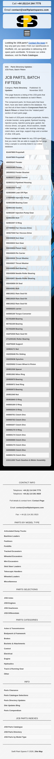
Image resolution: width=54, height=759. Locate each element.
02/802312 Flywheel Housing (19, 182)
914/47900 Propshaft (15, 157)
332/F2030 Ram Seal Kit (16, 334)
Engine (7, 659)
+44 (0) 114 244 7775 (32, 490)
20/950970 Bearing (14, 379)
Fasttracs (8, 541)
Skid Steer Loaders (12, 566)
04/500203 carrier (13, 309)
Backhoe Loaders (12, 536)
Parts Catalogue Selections (16, 695)
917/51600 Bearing (14, 319)
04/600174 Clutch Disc (16, 435)
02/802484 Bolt (12, 218)
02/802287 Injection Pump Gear (20, 213)
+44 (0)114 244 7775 (26, 3)
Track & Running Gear (14, 669)
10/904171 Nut (12, 349)
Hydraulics (9, 664)
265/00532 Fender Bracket (17, 172)
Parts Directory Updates (14, 700)
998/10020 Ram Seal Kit (16, 299)
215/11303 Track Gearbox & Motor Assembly (26, 460)
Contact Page (38, 501)
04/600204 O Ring (14, 410)
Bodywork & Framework (14, 633)
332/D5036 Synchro (14, 359)
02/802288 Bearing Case (17, 203)
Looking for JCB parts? (16, 43)
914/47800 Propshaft (15, 152)
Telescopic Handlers (13, 571)
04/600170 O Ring (14, 430)
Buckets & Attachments (14, 643)
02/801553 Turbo (13, 187)
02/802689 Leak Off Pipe (17, 193)
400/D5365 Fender (14, 167)
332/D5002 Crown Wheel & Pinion (21, 364)
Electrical (8, 654)
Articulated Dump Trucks (15, 531)
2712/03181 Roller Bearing (17, 339)
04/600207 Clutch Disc (16, 425)
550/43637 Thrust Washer (17, 263)
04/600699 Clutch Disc (16, 450)
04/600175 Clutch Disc (16, 445)
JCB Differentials (11, 613)
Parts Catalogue (30, 55)
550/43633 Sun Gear (15, 243)
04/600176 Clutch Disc (16, 455)
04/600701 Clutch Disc (16, 415)
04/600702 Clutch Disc (16, 420)
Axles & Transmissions (14, 628)
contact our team (18, 138)
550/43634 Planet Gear (16, 248)
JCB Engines (10, 603)
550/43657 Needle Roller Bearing (20, 278)
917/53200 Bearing (14, 329)
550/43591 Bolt (12, 288)
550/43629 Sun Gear (15, 238)
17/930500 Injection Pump (17, 198)
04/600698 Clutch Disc (16, 440)
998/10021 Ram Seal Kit (16, 293)
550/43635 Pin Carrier (15, 253)
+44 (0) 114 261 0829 (32, 494)
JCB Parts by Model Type (15, 737)
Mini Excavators (11, 561)
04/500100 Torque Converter (18, 314)
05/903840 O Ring (14, 399)
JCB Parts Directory (13, 732)
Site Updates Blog (12, 705)
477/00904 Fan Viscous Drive (19, 228)
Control (7, 649)
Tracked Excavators (13, 551)
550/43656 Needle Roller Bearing (20, 273)
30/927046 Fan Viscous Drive (19, 233)
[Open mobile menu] (27, 33)
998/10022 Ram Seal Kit (16, 304)
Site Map (38, 751)
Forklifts (7, 546)
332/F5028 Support (14, 344)
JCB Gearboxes (11, 608)
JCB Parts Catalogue (13, 727)
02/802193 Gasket (14, 208)
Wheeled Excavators (13, 556)
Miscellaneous (10, 581)
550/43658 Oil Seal (14, 283)
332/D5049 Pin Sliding (15, 354)
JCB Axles (8, 598)
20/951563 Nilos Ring (15, 374)
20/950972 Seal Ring (15, 384)
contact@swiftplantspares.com (26, 10)
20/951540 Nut (12, 394)
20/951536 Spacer (14, 369)
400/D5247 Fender (14, 162)
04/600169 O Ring (14, 405)
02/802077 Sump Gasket (17, 177)
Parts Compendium (12, 710)
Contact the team (37, 43)
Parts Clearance (11, 690)
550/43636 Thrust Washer (17, 258)
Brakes (7, 638)
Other (6, 674)
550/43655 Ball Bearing (16, 268)
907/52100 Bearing (14, 324)
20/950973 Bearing (14, 389)
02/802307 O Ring (14, 223)
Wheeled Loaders (12, 576)
